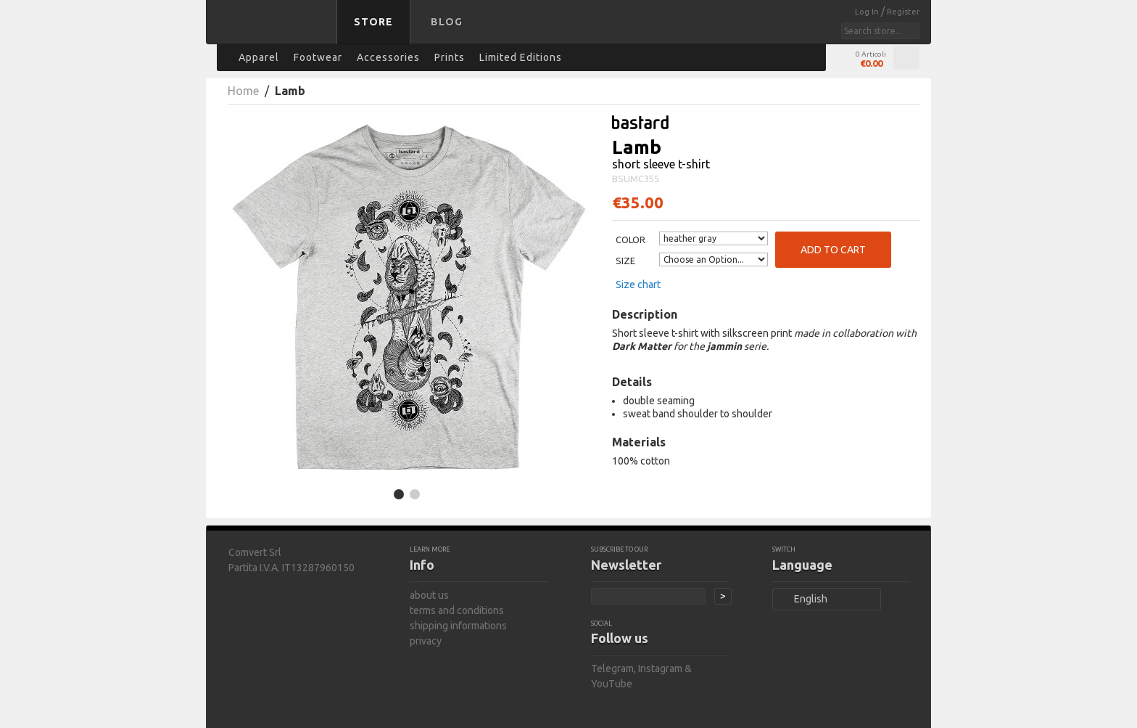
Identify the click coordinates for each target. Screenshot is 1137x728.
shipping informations (458, 625)
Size (625, 260)
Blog (447, 22)
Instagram (660, 668)
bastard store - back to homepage (274, 31)
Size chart (638, 284)
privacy (426, 641)
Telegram (612, 668)
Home (243, 90)
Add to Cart (833, 249)
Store (373, 22)
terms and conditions (457, 610)
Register (903, 11)
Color (630, 239)
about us (429, 595)
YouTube (611, 684)
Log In (868, 11)
